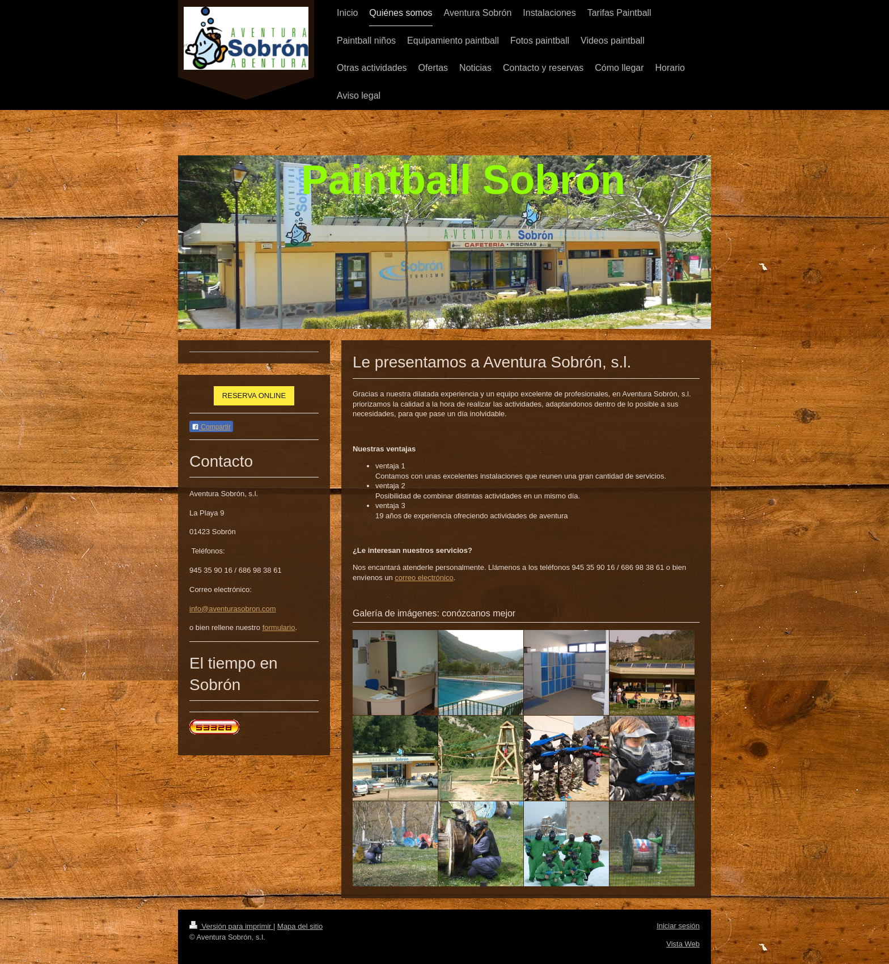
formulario (279, 627)
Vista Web (683, 944)
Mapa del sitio (300, 926)
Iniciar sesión (678, 925)
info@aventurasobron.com (232, 608)
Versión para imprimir (231, 926)
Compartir (211, 427)
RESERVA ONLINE (254, 395)
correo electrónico (424, 577)
